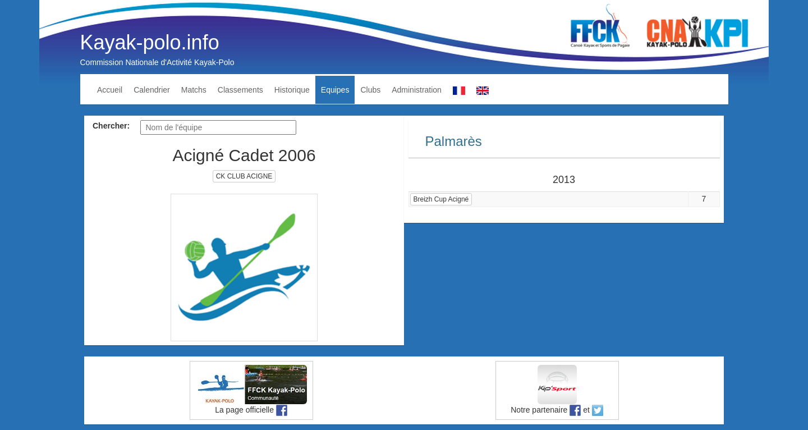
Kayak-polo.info (149, 42)
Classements (240, 89)
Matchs (193, 89)
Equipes (335, 89)
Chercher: (111, 125)
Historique (292, 89)
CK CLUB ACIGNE (244, 176)
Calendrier (152, 89)
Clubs (370, 89)
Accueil (109, 89)
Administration (417, 89)
